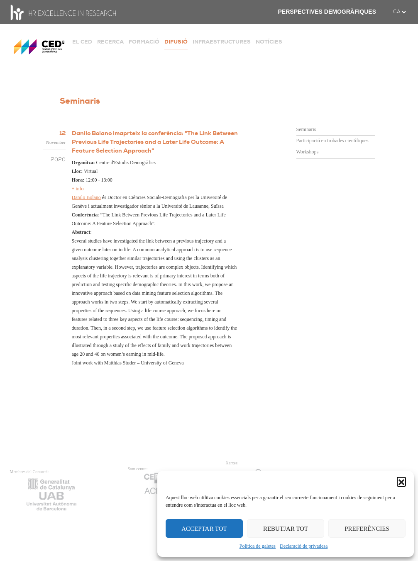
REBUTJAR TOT (285, 528)
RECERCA (110, 41)
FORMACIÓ (144, 41)
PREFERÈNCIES (367, 528)
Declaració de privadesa (304, 546)
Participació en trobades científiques (332, 140)
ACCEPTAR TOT (204, 528)
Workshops (307, 152)
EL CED (82, 41)
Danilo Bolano (86, 197)
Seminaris (306, 129)
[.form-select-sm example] (399, 12)
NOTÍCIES (269, 41)
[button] (401, 481)
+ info (78, 189)
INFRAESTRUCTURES (222, 41)
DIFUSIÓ (176, 41)
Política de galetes (258, 546)
